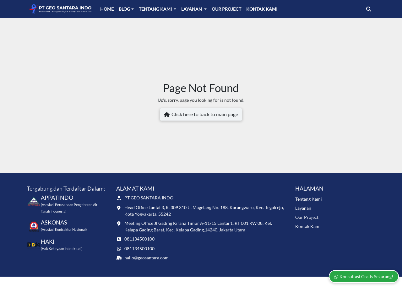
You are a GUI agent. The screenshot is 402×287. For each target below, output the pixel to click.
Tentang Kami (156, 9)
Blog (124, 9)
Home (107, 9)
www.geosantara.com (73, 281)
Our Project (226, 9)
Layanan (192, 9)
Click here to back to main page (201, 114)
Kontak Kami (261, 9)
